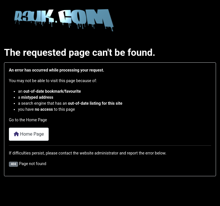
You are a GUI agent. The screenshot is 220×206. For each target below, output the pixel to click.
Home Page (29, 134)
